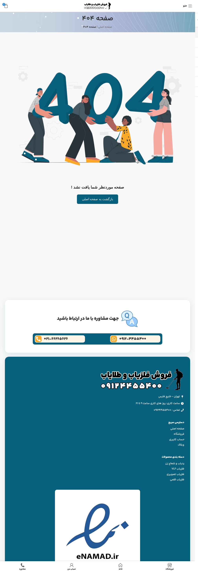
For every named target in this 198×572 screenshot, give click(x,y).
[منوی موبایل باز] (187, 6)
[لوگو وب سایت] (97, 6)
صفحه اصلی (105, 27)
